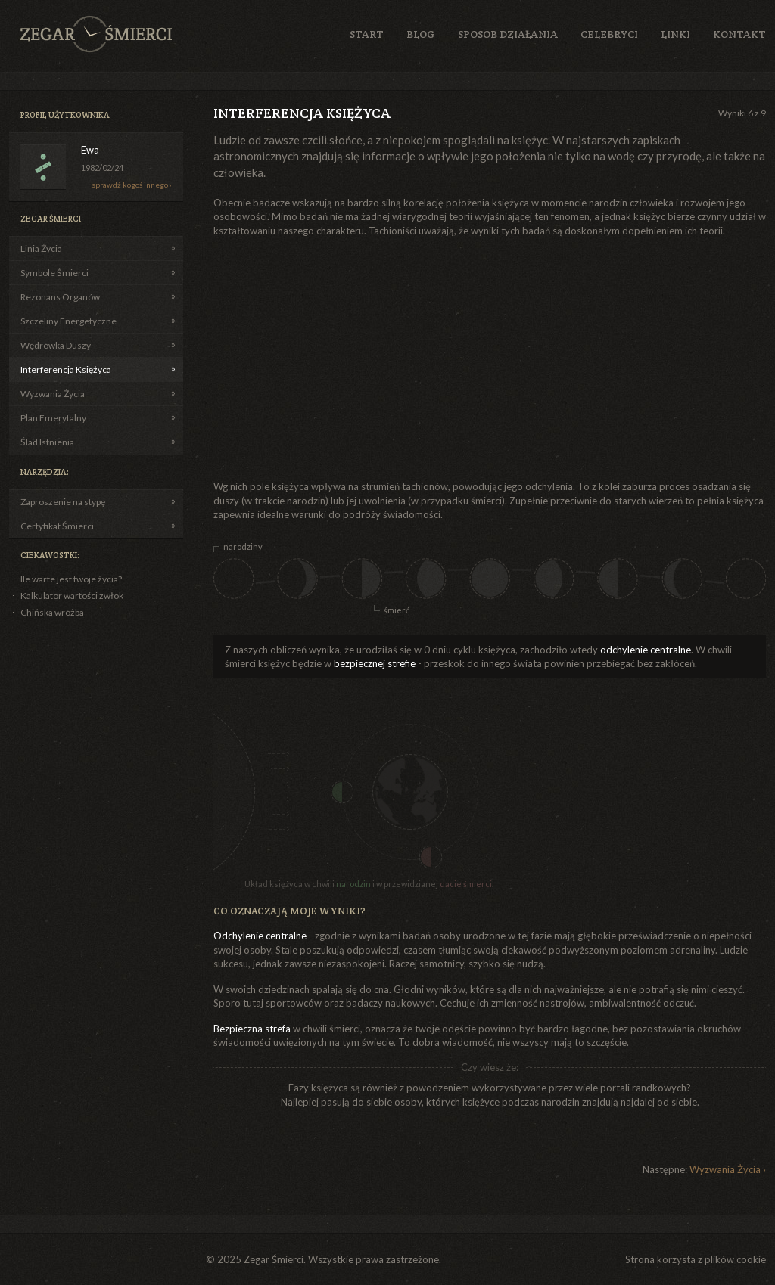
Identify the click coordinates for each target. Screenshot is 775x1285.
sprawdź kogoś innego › (132, 184)
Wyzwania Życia (52, 393)
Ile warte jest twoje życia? (71, 579)
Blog (420, 34)
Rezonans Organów (60, 297)
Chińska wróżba (52, 612)
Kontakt (739, 34)
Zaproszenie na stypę (62, 501)
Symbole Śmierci (54, 272)
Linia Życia (41, 248)
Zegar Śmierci (96, 34)
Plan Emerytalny (53, 418)
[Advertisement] (389, 358)
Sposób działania (508, 34)
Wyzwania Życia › (727, 1169)
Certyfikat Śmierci (57, 526)
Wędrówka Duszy (55, 345)
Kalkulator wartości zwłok (71, 595)
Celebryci (609, 34)
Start (367, 34)
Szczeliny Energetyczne (68, 321)
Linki (675, 34)
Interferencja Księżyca (65, 369)
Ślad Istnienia (47, 442)
